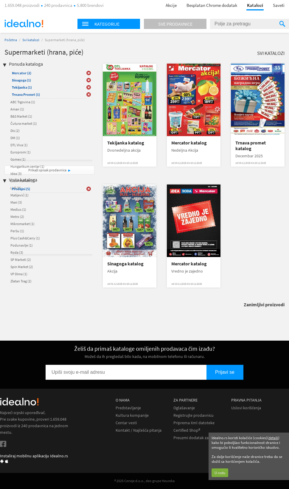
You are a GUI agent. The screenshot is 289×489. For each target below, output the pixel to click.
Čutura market (23, 123)
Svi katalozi (30, 40)
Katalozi (255, 5)
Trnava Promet (26, 94)
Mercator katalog (189, 143)
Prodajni (21, 189)
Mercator (21, 73)
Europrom (20, 152)
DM (15, 138)
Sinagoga (21, 80)
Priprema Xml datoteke (194, 422)
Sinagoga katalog (125, 264)
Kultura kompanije (132, 415)
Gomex (18, 159)
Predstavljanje (128, 407)
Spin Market (21, 267)
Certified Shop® (186, 430)
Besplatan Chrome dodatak (212, 5)
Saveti (279, 5)
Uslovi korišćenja (246, 407)
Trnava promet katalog (250, 145)
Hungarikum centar (27, 166)
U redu (220, 472)
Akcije (171, 5)
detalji (273, 437)
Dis (15, 130)
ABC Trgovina (22, 102)
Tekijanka (22, 87)
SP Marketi (20, 259)
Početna (10, 40)
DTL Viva (19, 145)
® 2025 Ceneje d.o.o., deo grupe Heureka (144, 481)
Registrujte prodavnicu (193, 415)
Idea (16, 173)
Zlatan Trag (21, 281)
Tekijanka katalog (125, 143)
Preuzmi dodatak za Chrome (198, 437)
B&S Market (21, 116)
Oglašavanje (184, 407)
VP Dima (18, 274)
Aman (17, 109)
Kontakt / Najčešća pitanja (138, 430)
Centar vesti (126, 422)
